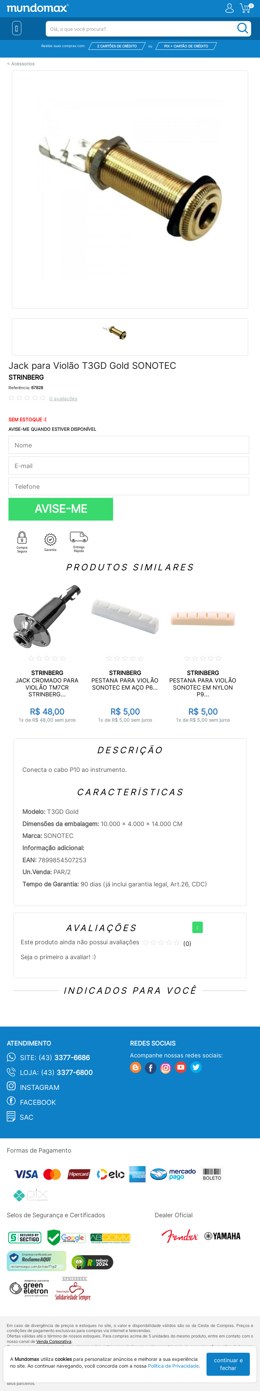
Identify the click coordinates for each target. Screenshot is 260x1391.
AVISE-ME (61, 508)
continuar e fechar (228, 1364)
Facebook (38, 1102)
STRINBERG (26, 377)
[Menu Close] (16, 28)
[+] (197, 927)
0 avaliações (63, 398)
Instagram (40, 1087)
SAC (27, 1117)
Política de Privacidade (173, 1366)
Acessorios (23, 63)
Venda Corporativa (53, 1341)
